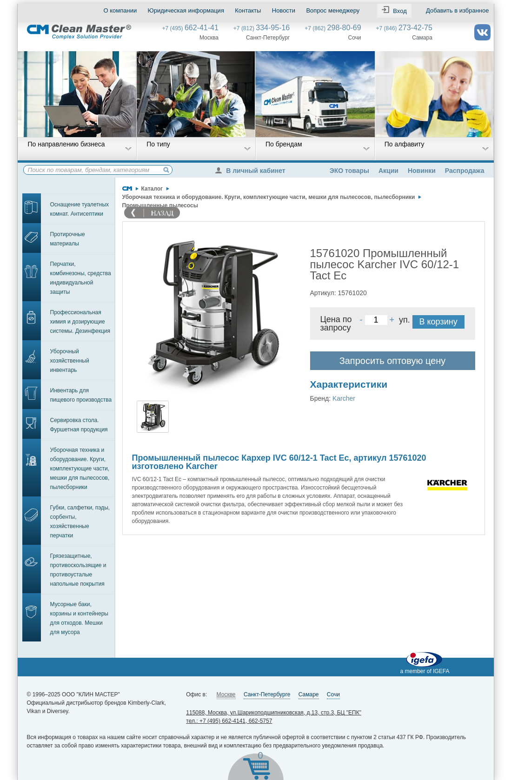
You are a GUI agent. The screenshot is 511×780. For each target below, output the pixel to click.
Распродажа (464, 170)
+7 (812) (261, 28)
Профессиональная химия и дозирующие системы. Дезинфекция (80, 321)
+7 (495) (190, 28)
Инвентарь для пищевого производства (81, 395)
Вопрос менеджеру (332, 10)
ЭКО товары (349, 170)
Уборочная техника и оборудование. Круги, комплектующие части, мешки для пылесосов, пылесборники (80, 468)
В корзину (438, 321)
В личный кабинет (252, 170)
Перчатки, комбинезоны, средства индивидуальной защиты (80, 278)
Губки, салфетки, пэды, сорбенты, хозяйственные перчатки (80, 521)
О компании (120, 10)
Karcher (343, 398)
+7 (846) (404, 28)
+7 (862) (333, 28)
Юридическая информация (186, 10)
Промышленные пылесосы (160, 205)
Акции (388, 170)
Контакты (248, 10)
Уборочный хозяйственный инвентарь (69, 360)
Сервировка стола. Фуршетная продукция (79, 425)
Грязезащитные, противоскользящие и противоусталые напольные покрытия (78, 570)
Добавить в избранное (457, 10)
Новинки (422, 170)
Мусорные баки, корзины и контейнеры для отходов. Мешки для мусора (79, 618)
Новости (283, 10)
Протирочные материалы (67, 239)
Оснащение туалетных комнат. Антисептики (79, 209)
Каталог (152, 188)
